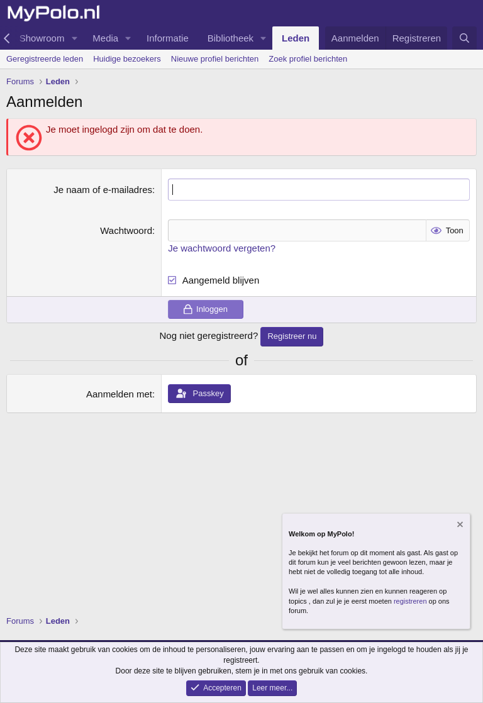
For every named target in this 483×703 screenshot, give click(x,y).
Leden (295, 38)
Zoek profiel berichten (308, 59)
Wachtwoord (126, 230)
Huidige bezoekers (127, 59)
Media (105, 38)
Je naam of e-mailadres (102, 189)
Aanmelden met (119, 394)
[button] (74, 38)
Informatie (168, 38)
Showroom (42, 38)
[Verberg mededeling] (459, 526)
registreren (410, 601)
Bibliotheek (230, 38)
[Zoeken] (464, 38)
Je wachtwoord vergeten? (221, 248)
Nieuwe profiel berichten (214, 59)
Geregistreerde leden (44, 59)
